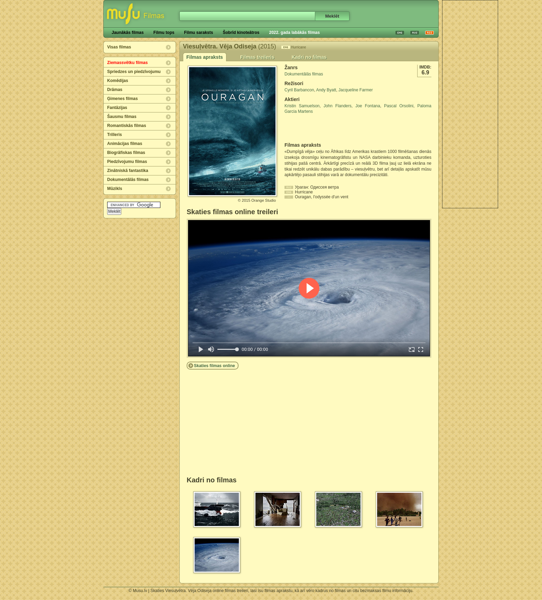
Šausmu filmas (122, 116)
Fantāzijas (117, 107)
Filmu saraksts (198, 32)
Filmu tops (164, 32)
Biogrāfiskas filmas (126, 152)
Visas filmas (119, 47)
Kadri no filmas (309, 57)
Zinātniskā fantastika (127, 170)
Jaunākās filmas (128, 32)
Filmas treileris (257, 57)
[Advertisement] (470, 104)
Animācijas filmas (124, 143)
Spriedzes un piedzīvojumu (134, 71)
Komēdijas (117, 80)
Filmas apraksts (204, 57)
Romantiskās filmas (126, 125)
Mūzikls (114, 188)
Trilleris (114, 134)
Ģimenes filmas (122, 98)
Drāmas (114, 89)
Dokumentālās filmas (128, 179)
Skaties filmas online (214, 365)
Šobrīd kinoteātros (241, 32)
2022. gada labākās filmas (294, 32)
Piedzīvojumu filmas (127, 161)
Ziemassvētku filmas (127, 62)
